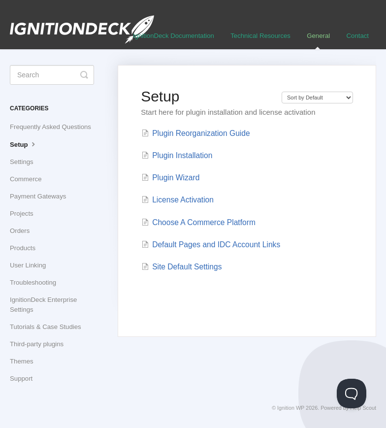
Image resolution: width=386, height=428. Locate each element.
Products (22, 248)
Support (21, 378)
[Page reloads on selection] (317, 97)
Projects (21, 213)
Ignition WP (290, 408)
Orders (20, 230)
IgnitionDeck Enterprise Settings (43, 304)
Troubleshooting (33, 282)
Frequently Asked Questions (50, 127)
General (318, 40)
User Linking (28, 265)
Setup (23, 143)
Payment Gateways (38, 196)
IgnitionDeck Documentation (173, 35)
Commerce (25, 179)
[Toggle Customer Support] (351, 393)
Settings (21, 161)
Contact (358, 35)
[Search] (52, 75)
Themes (21, 361)
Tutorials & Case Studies (45, 326)
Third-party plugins (37, 344)
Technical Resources (260, 35)
